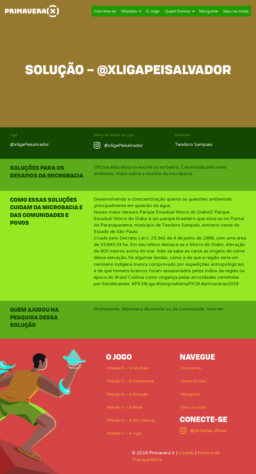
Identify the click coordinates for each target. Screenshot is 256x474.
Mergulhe (208, 11)
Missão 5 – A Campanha (130, 381)
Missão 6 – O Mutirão (128, 368)
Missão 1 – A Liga (124, 433)
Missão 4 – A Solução (127, 394)
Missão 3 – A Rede (124, 407)
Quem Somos (177, 11)
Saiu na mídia (235, 11)
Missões (129, 11)
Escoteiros (191, 368)
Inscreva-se (105, 11)
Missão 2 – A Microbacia (131, 420)
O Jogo (153, 11)
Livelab (186, 453)
